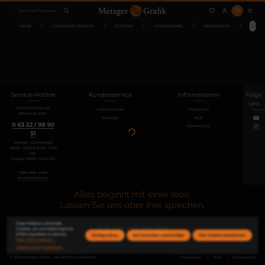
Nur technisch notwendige (158, 246)
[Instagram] (256, 127)
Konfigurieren (105, 246)
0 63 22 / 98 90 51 (33, 129)
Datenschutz (198, 126)
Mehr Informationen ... (36, 250)
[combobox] (37, 11)
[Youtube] (256, 118)
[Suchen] (66, 11)
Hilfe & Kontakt (110, 109)
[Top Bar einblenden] (250, 11)
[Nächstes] (252, 26)
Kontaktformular (33, 177)
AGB (199, 117)
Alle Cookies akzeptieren (222, 246)
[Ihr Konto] (224, 11)
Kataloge (110, 117)
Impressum (198, 109)
